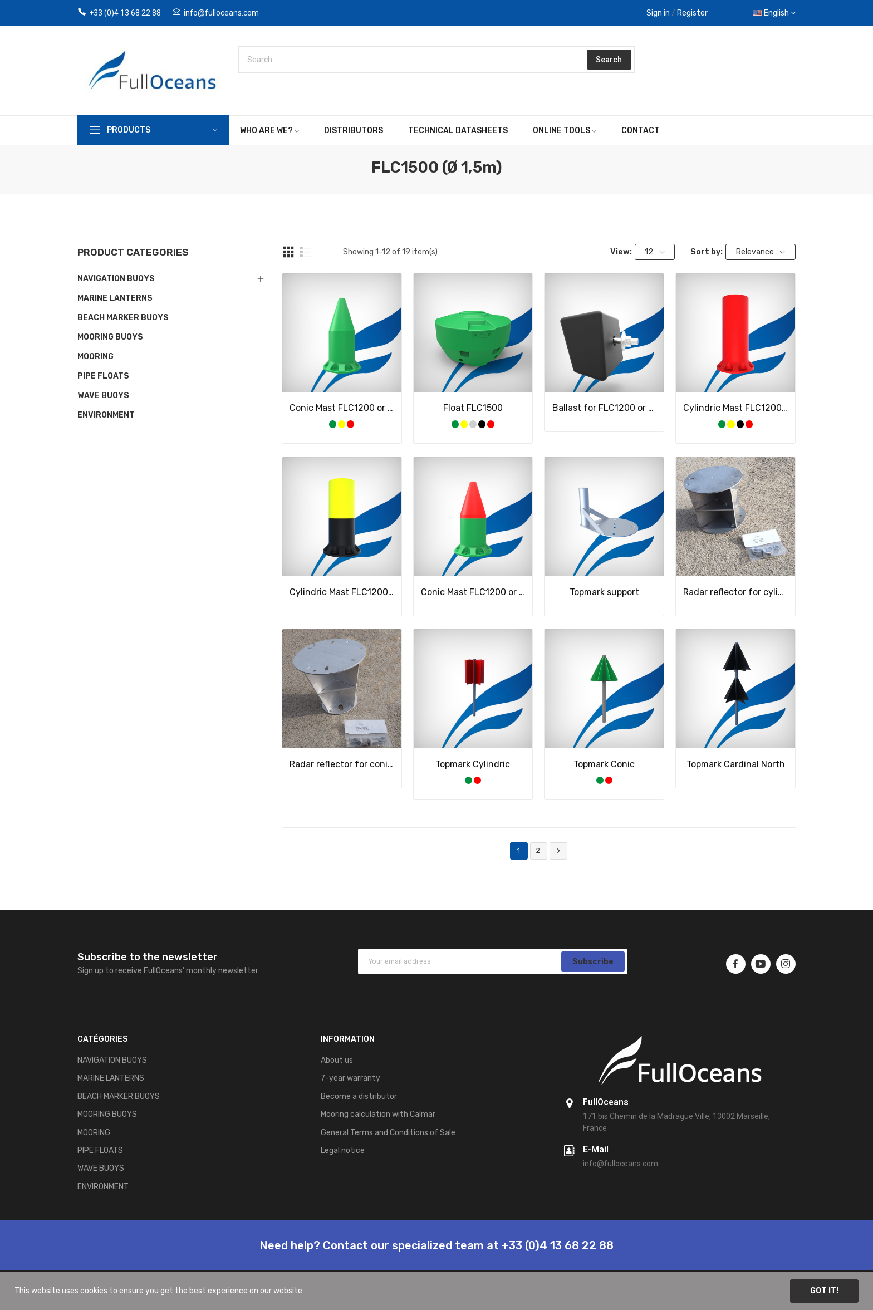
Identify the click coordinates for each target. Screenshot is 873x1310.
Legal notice (343, 1150)
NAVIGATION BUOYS (116, 278)
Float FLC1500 (473, 408)
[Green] (332, 424)
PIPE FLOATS (103, 376)
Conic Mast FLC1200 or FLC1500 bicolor (473, 592)
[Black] (481, 424)
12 (655, 252)
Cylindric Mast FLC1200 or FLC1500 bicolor (342, 592)
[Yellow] (341, 424)
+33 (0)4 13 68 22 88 (125, 12)
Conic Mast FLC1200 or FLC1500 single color (342, 408)
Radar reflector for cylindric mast (735, 592)
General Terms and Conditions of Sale (388, 1132)
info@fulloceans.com (221, 12)
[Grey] (473, 424)
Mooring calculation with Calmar (378, 1114)
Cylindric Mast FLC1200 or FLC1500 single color (735, 408)
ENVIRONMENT (106, 415)
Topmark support (604, 592)
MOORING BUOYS (110, 337)
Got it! (824, 1291)
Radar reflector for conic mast (342, 764)
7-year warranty (350, 1078)
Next (558, 851)
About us (337, 1060)
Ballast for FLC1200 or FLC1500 (604, 408)
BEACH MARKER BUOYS (123, 317)
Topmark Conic (604, 764)
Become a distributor (359, 1096)
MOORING (95, 356)
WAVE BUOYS (103, 395)
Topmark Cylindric (472, 764)
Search (609, 59)
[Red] (350, 424)
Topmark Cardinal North (735, 764)
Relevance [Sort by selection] (761, 252)
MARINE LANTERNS (115, 298)
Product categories (133, 253)
